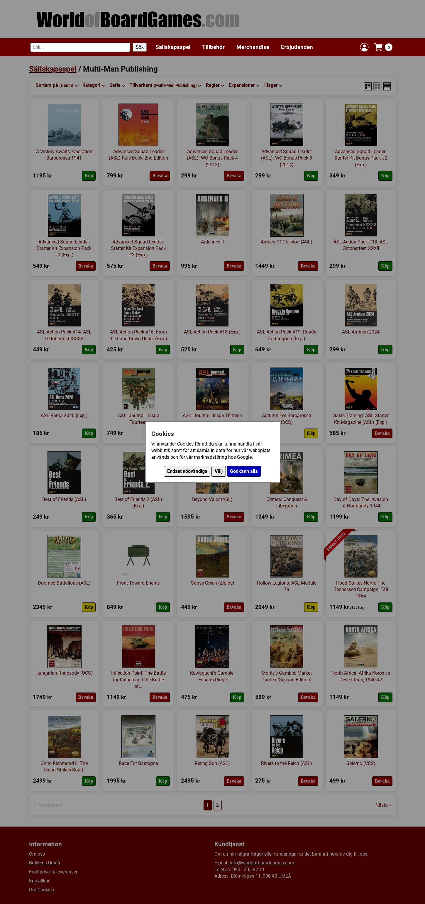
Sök (140, 47)
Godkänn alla (244, 471)
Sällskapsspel (172, 47)
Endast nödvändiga (187, 471)
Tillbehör (213, 47)
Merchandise (252, 47)
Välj (219, 471)
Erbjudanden (297, 47)
